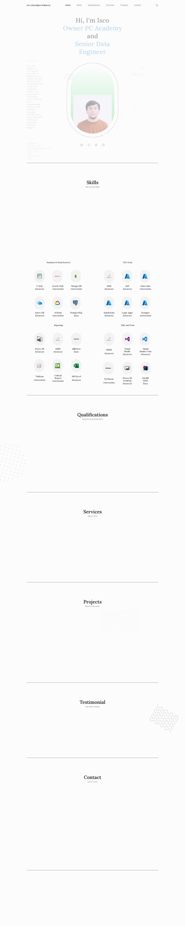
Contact (138, 5)
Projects (124, 5)
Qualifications (94, 5)
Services (111, 5)
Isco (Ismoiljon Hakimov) (39, 5)
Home (68, 5)
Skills (79, 5)
